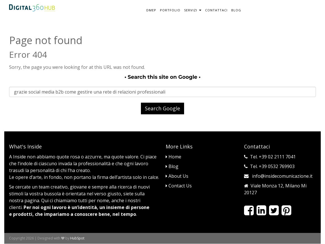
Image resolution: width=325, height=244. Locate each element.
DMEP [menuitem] (151, 10)
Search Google (162, 108)
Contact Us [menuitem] (179, 186)
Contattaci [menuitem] (216, 10)
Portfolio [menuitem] (170, 10)
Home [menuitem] (173, 157)
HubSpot (77, 238)
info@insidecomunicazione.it (282, 176)
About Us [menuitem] (177, 176)
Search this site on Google (162, 77)
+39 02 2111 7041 (277, 157)
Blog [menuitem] (236, 10)
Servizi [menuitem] (190, 10)
